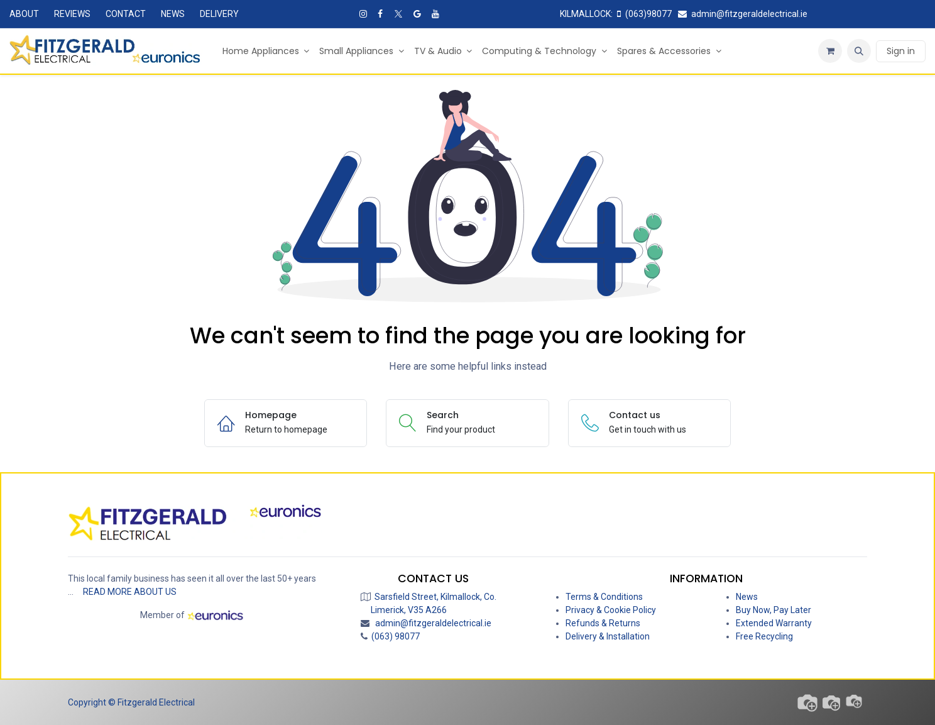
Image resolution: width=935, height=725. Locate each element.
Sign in (901, 51)
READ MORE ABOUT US (130, 592)
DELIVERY (219, 14)
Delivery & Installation (608, 636)
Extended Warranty (774, 623)
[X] (398, 14)
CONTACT (126, 14)
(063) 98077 (394, 636)
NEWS (173, 14)
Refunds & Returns (603, 623)
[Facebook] (380, 14)
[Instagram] (363, 14)
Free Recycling (764, 636)
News (747, 597)
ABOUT (24, 14)
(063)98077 (645, 14)
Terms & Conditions (604, 597)
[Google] (417, 14)
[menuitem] (266, 51)
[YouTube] (435, 14)
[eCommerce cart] (830, 51)
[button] (859, 51)
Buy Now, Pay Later (773, 610)
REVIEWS (72, 14)
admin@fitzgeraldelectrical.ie (743, 14)
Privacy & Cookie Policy (611, 610)
